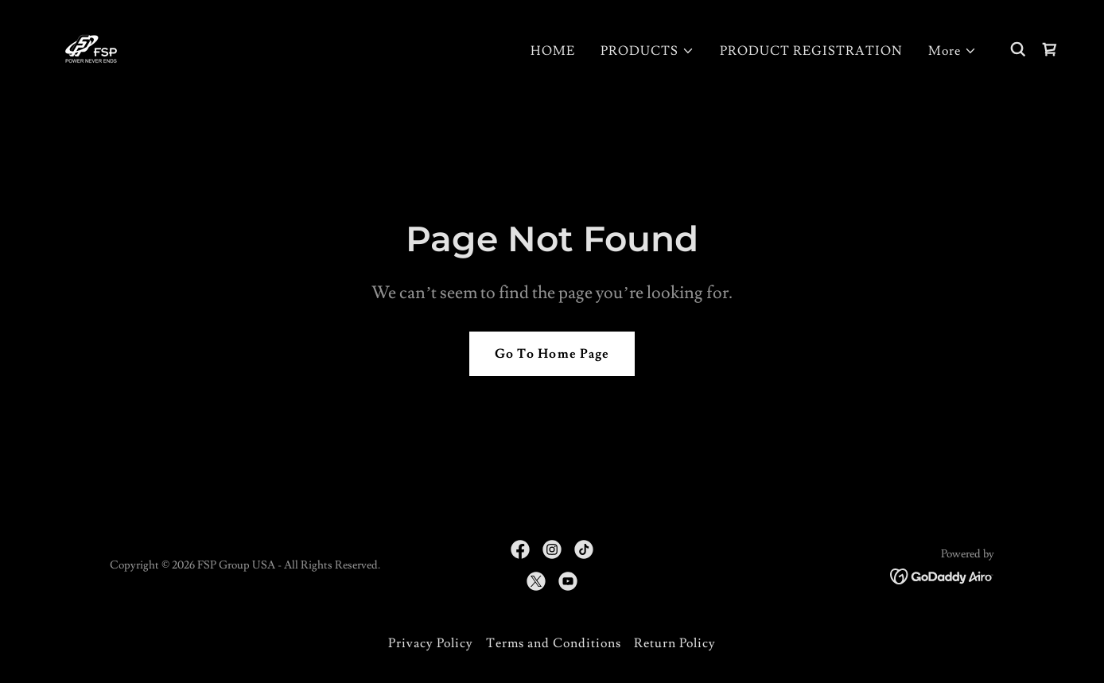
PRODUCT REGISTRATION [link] (811, 51)
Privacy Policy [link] (430, 643)
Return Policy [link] (675, 643)
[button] (647, 50)
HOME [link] (553, 51)
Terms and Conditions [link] (553, 643)
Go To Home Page (551, 354)
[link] (91, 46)
